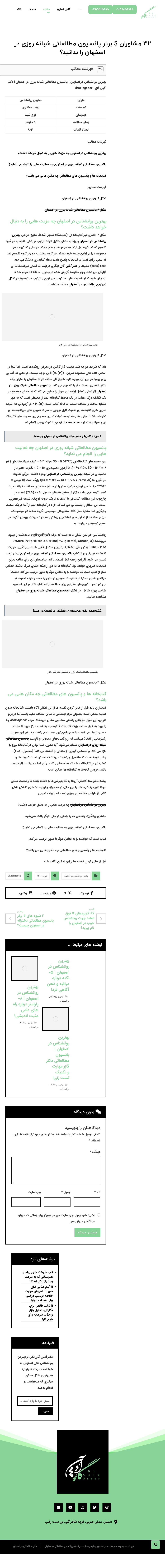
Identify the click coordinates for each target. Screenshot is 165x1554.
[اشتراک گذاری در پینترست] (48, 893)
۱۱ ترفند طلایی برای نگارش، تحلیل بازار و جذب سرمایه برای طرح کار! (40, 1313)
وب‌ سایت (34, 1192)
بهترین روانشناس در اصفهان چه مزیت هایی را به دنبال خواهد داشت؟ (62, 153)
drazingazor (71, 422)
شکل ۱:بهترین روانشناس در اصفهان (84, 198)
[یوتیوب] (70, 1507)
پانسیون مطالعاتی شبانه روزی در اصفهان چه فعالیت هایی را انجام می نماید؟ (57, 164)
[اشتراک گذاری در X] (68, 893)
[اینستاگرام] (82, 1507)
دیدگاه (95, 1152)
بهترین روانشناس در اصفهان (64, 474)
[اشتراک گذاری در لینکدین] (25, 893)
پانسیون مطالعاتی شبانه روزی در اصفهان (46, 553)
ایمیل (65, 1192)
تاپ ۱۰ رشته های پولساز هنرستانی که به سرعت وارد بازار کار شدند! (38, 1277)
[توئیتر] (94, 1507)
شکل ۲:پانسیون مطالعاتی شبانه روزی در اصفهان (75, 209)
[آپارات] (106, 1507)
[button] (99, 70)
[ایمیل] (58, 1507)
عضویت (45, 1411)
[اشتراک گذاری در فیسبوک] (86, 893)
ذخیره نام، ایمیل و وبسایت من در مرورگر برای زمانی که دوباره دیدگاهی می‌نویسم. (56, 1218)
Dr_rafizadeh (14, 876)
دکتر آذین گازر (69, 266)
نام (97, 1192)
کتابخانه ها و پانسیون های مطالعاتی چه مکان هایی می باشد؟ (66, 175)
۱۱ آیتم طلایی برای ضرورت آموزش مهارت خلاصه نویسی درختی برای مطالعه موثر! (39, 1294)
